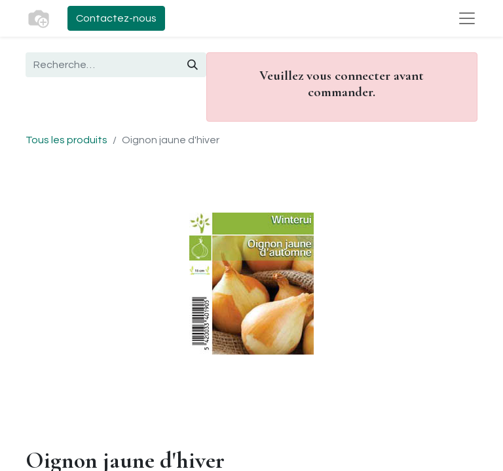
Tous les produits (66, 140)
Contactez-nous (116, 18)
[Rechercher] (192, 64)
